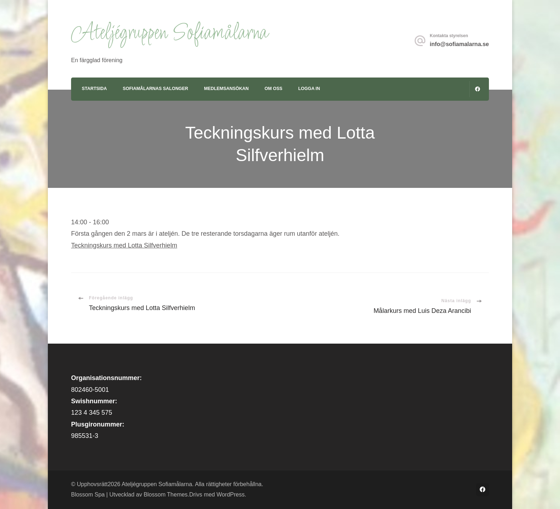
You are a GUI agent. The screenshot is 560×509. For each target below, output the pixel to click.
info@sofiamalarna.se (459, 44)
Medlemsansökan (226, 88)
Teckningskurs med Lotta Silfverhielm (124, 245)
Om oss (273, 88)
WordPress (230, 494)
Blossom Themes (166, 494)
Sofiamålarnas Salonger (155, 88)
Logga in (309, 88)
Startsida (94, 88)
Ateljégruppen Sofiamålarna (169, 33)
